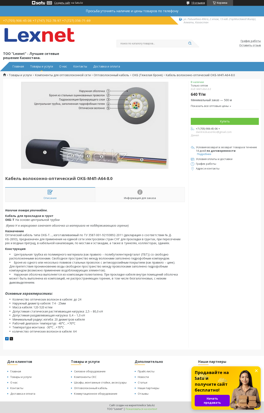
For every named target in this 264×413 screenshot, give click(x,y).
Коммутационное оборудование (95, 393)
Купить (225, 121)
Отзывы (143, 393)
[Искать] (190, 43)
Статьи (142, 382)
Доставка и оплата (106, 66)
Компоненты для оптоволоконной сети (63, 75)
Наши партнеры (148, 388)
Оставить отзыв (250, 45)
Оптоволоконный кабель (111, 75)
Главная (18, 66)
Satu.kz (151, 405)
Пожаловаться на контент (141, 409)
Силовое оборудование (90, 371)
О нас (63, 66)
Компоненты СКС (85, 377)
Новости (143, 377)
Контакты (80, 66)
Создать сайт (62, 2)
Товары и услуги (41, 66)
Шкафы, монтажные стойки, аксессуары (100, 382)
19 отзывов (198, 3)
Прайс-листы (146, 371)
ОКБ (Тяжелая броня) (147, 75)
